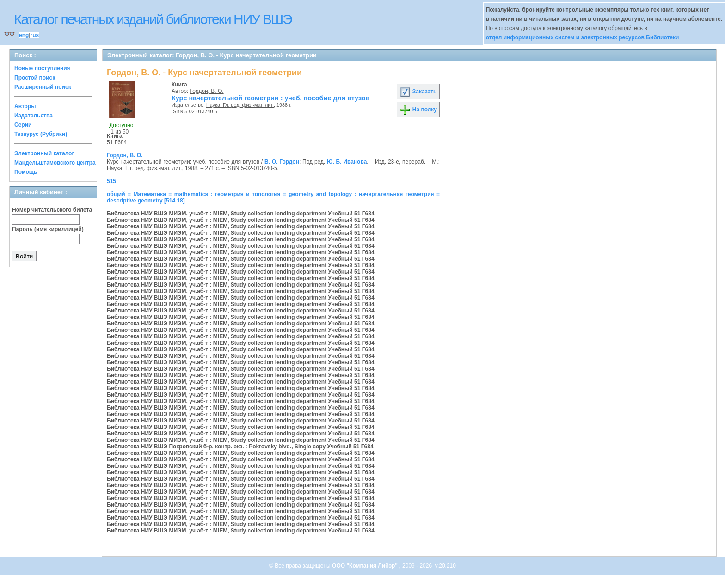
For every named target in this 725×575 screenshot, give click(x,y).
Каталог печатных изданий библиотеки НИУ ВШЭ (153, 19)
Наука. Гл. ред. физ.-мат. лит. (240, 105)
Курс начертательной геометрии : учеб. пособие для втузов (270, 98)
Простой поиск (34, 77)
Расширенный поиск (42, 87)
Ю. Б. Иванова (347, 162)
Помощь (25, 172)
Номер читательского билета (52, 210)
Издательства (33, 115)
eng (24, 35)
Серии (22, 125)
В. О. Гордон (281, 162)
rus (34, 35)
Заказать (417, 91)
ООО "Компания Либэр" (365, 566)
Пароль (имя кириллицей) (48, 229)
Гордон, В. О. (207, 91)
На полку (418, 109)
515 (111, 181)
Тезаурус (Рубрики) (40, 134)
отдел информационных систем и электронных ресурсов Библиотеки (582, 37)
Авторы (25, 106)
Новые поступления (42, 68)
